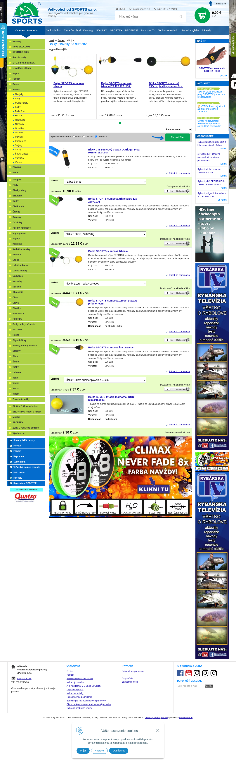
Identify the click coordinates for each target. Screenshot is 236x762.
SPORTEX (18, 422)
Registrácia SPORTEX (25, 483)
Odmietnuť (119, 750)
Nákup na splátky (75, 693)
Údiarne (17, 372)
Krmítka (17, 254)
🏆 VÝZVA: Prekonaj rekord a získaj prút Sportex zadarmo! (211, 109)
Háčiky (18, 115)
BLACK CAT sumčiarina (25, 406)
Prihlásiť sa (220, 3)
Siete (15, 356)
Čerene (16, 211)
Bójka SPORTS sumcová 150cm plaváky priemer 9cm (166, 85)
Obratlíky (19, 128)
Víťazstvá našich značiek (26, 467)
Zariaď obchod (72, 30)
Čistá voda (18, 206)
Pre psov (17, 329)
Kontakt (70, 675)
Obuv (15, 297)
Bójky (16, 201)
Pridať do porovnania (179, 173)
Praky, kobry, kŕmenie (24, 324)
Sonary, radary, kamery (25, 345)
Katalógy (88, 30)
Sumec (16, 89)
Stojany (18, 145)
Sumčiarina (19, 461)
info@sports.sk (141, 9)
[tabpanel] (72, 86)
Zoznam (89, 136)
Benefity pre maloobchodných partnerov (86, 700)
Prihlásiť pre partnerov (133, 671)
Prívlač (17, 445)
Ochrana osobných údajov (79, 708)
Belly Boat (20, 111)
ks (172, 191)
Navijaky (19, 94)
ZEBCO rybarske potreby (26, 428)
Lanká (16, 260)
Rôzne (16, 335)
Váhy (15, 377)
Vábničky (19, 158)
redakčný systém (152, 717)
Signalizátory (19, 340)
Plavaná (17, 167)
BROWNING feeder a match (27, 411)
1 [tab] (120, 123)
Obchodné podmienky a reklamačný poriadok (89, 704)
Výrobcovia (19, 433)
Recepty (17, 478)
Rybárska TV (147, 30)
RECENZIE (131, 30)
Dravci (16, 84)
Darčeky (17, 217)
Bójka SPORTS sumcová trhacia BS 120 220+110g (116, 85)
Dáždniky (17, 222)
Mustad (16, 417)
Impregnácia (19, 233)
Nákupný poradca (75, 682)
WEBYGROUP (185, 717)
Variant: (55, 180)
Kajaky (16, 238)
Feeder (16, 79)
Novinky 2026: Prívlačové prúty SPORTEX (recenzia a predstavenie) (211, 94)
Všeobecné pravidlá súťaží (80, 678)
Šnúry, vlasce (21, 154)
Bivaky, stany (20, 190)
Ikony (78, 136)
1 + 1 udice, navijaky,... (24, 62)
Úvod (122, 9)
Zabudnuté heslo (130, 682)
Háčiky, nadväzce (22, 228)
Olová (16, 303)
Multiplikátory (21, 103)
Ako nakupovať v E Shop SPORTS (84, 686)
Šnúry (18, 149)
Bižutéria (17, 195)
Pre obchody (19, 57)
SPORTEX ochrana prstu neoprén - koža (212, 69)
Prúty (17, 98)
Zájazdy (206, 30)
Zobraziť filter (177, 137)
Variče (16, 383)
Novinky (17, 41)
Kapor (16, 73)
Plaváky (19, 137)
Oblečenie (18, 292)
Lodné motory (20, 270)
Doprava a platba (75, 689)
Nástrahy (19, 124)
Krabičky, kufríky (21, 249)
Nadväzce (20, 120)
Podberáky (20, 141)
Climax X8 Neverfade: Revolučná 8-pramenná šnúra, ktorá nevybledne (209, 123)
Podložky (17, 319)
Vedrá (16, 388)
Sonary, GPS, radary (24, 440)
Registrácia (127, 678)
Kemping (17, 244)
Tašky (16, 367)
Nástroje (17, 286)
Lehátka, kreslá (21, 265)
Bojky (17, 107)
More (15, 172)
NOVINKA (101, 30)
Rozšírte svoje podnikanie (79, 697)
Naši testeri (19, 472)
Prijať (83, 750)
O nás (69, 671)
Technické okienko (168, 30)
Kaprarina (18, 456)
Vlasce (18, 162)
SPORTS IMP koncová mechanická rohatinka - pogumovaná (208, 157)
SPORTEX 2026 (21, 52)
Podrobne (102, 136)
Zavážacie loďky (21, 399)
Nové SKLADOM (21, 46)
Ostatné (19, 132)
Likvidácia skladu (22, 68)
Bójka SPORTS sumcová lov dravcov (111, 347)
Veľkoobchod (53, 30)
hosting (164, 717)
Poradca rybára (190, 30)
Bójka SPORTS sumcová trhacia (108, 251)
